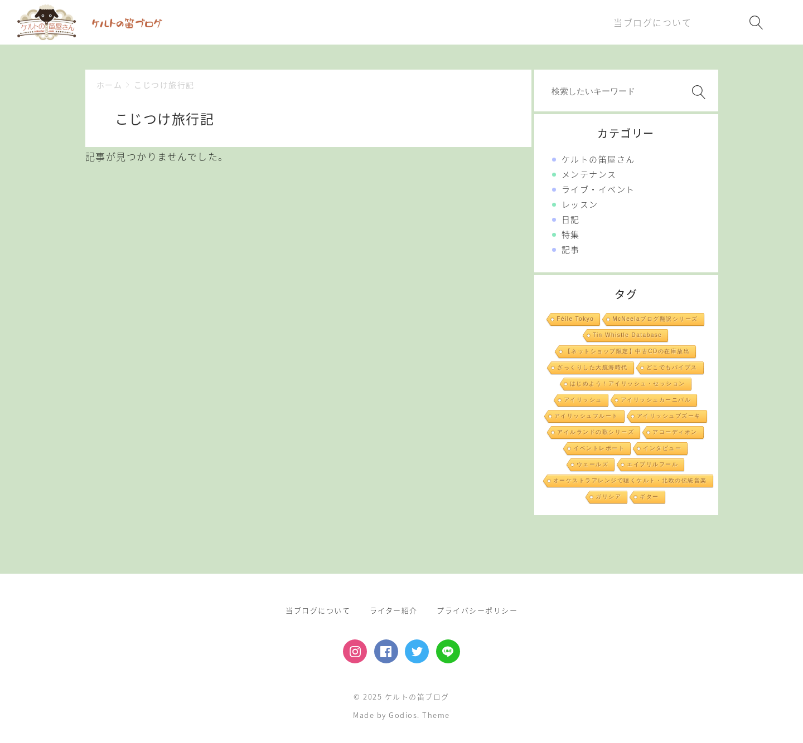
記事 (571, 249)
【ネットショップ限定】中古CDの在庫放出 (627, 351)
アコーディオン (675, 432)
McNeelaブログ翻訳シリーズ (655, 319)
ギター (649, 496)
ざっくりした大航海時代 (592, 367)
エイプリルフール (652, 464)
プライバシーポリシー (477, 610)
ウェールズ (593, 464)
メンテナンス (589, 174)
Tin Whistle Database (627, 335)
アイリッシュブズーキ (669, 416)
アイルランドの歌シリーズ (595, 432)
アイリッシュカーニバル (656, 400)
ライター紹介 (394, 610)
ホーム (109, 84)
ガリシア (608, 496)
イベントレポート (599, 448)
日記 (571, 219)
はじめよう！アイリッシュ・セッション (627, 383)
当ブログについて (318, 610)
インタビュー (662, 448)
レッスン (580, 204)
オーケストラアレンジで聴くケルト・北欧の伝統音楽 (630, 480)
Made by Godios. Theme (401, 715)
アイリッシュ (583, 400)
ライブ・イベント (598, 189)
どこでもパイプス (672, 367)
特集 (571, 234)
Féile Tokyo (575, 319)
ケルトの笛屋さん (598, 159)
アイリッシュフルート (586, 416)
